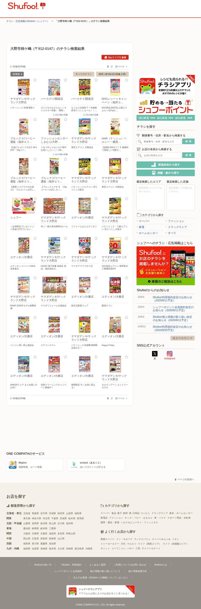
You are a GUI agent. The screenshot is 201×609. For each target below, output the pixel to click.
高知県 (52, 543)
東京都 (26, 518)
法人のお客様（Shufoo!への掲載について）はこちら (100, 577)
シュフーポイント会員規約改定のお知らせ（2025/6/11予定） (173, 309)
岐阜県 (43, 528)
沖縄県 (88, 548)
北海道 (26, 513)
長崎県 (43, 548)
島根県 (52, 538)
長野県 (35, 523)
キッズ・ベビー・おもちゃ (139, 517)
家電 (140, 227)
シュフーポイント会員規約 (68, 571)
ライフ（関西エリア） (149, 543)
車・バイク (160, 517)
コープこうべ (118, 548)
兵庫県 (35, 533)
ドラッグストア (176, 227)
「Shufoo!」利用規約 (70, 564)
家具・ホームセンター (181, 513)
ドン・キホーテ (124, 539)
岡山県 (26, 538)
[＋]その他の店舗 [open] (60, 115)
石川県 (60, 523)
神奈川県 (36, 518)
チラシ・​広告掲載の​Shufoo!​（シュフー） (27, 21)
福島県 (78, 513)
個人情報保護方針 (137, 571)
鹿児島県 (79, 548)
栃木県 (71, 518)
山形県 (69, 513)
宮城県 (52, 513)
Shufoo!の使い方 (42, 564)
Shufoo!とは (160, 564)
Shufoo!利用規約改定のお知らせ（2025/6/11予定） (172, 299)
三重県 (52, 528)
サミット (105, 548)
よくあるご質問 (97, 564)
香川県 (35, 543)
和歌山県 (70, 533)
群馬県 (80, 518)
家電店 (104, 517)
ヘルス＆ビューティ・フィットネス (139, 522)
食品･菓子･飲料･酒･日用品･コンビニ (130, 513)
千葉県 (54, 518)
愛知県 (26, 528)
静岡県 (35, 528)
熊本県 (52, 548)
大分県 (60, 548)
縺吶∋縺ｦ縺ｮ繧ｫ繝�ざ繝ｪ (112, 74)
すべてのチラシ (84, 74)
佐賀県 (35, 548)
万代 (123, 543)
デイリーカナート (151, 548)
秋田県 (60, 513)
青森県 (35, 513)
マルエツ (131, 543)
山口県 (60, 538)
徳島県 (26, 543)
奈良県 (60, 533)
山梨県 (26, 523)
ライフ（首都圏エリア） (175, 543)
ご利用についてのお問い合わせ (130, 564)
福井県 (69, 523)
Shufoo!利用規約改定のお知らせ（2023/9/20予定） (172, 328)
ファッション (175, 221)
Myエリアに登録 (115, 57)
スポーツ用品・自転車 (179, 517)
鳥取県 (43, 538)
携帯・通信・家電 (110, 522)
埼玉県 (46, 518)
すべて (171, 233)
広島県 (35, 538)
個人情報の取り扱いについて (105, 571)
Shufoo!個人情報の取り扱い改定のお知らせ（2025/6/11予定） (172, 318)
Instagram (169, 355)
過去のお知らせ (182, 338)
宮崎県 (69, 548)
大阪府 (26, 533)
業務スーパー (108, 539)
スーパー (143, 221)
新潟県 (43, 523)
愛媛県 (43, 543)
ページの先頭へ (184, 479)
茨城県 (63, 518)
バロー (130, 548)
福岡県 (26, 548)
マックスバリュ (142, 539)
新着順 (16, 74)
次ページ (121, 66)
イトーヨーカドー (110, 543)
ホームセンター (147, 233)
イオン (175, 539)
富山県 (52, 523)
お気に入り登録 (35, 80)
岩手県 (43, 513)
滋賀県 (52, 533)
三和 (138, 548)
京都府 (43, 533)
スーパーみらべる (161, 539)
